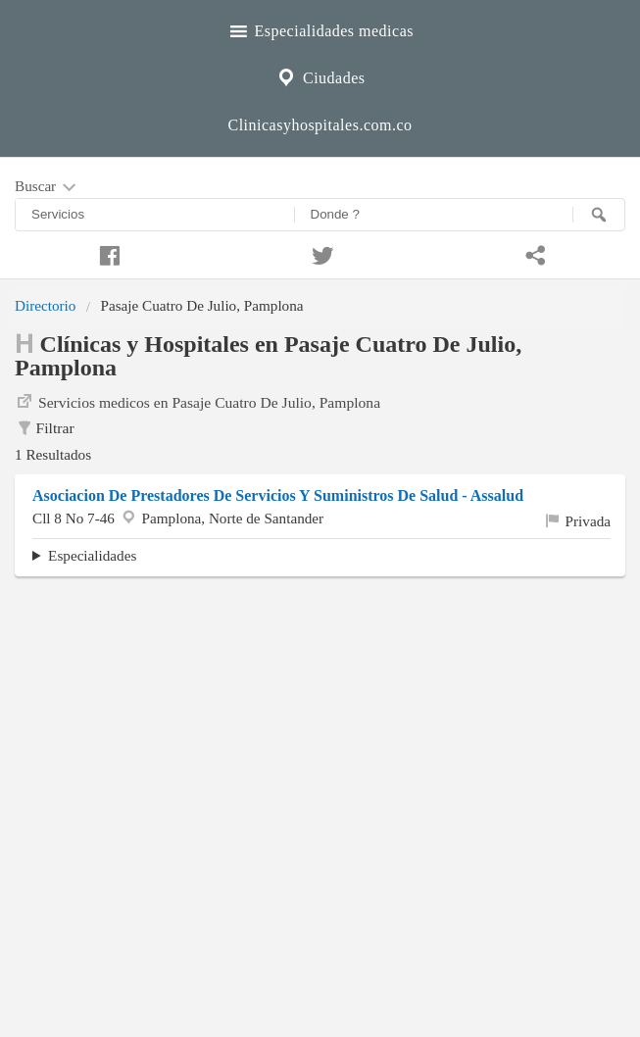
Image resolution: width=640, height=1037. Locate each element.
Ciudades (319, 75)
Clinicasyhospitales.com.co (319, 125)
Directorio (45, 305)
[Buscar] (598, 214)
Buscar (47, 187)
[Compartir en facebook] (107, 253)
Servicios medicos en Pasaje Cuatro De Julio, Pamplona (197, 401)
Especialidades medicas (320, 28)
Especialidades (92, 555)
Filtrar (44, 428)
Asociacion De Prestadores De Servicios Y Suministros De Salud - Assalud (277, 495)
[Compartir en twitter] (320, 253)
